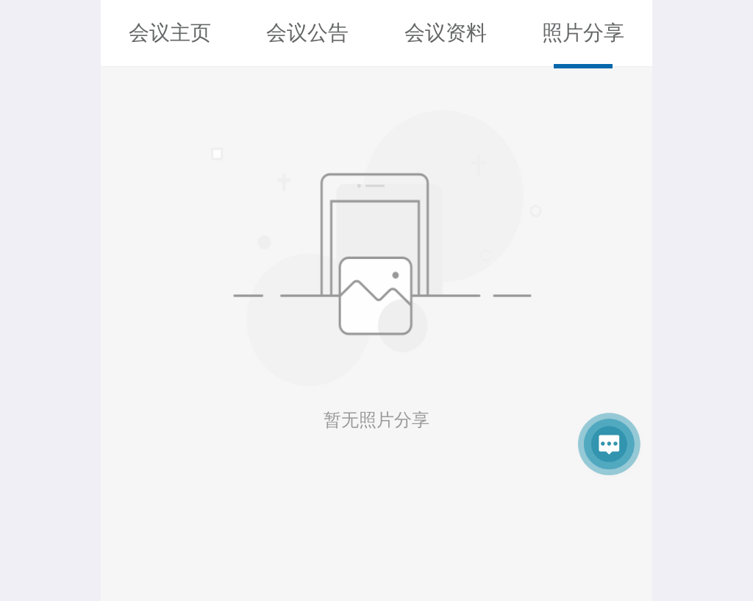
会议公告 (307, 32)
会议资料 (445, 32)
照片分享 (583, 32)
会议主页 (170, 32)
